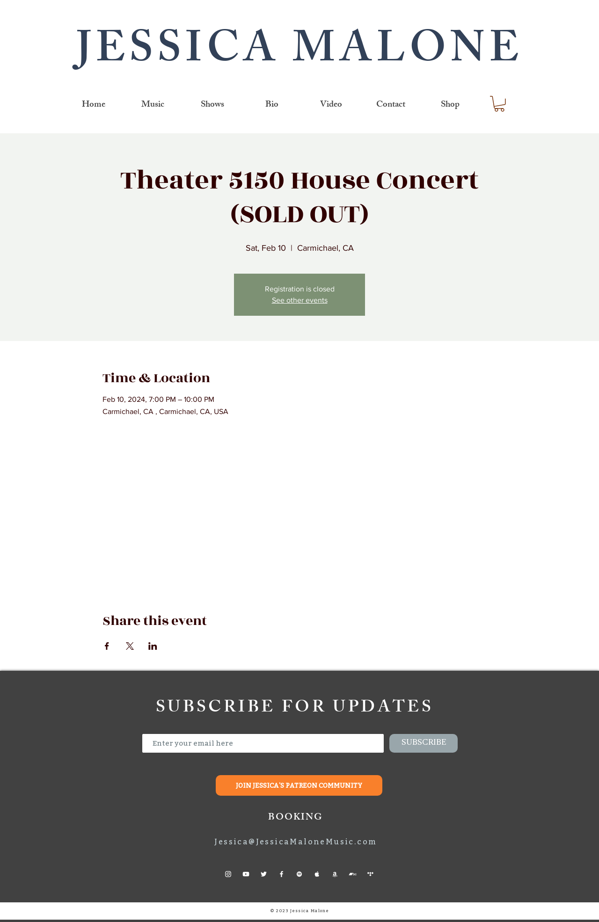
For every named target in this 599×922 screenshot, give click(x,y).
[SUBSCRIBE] (423, 743)
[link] (499, 104)
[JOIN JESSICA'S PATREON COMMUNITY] (299, 785)
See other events (300, 300)
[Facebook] (281, 874)
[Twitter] (264, 874)
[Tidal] (370, 874)
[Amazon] (335, 874)
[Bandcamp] (353, 874)
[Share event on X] (129, 646)
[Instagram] (228, 874)
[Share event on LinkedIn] (152, 646)
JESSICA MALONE (299, 54)
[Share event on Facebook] (106, 646)
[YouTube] (246, 874)
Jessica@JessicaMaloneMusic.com (295, 841)
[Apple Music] (317, 874)
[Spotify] (299, 874)
